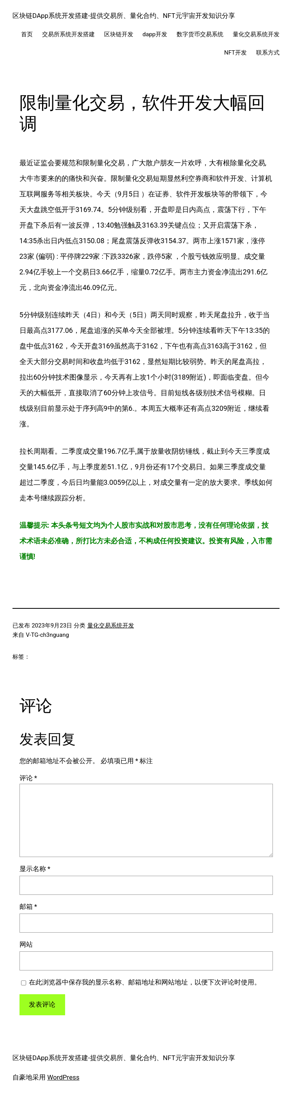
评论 (28, 778)
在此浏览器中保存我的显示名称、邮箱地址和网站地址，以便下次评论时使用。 (145, 982)
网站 (26, 944)
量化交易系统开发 (110, 625)
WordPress (63, 1077)
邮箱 (28, 906)
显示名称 (35, 869)
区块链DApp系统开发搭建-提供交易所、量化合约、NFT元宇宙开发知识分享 (123, 15)
